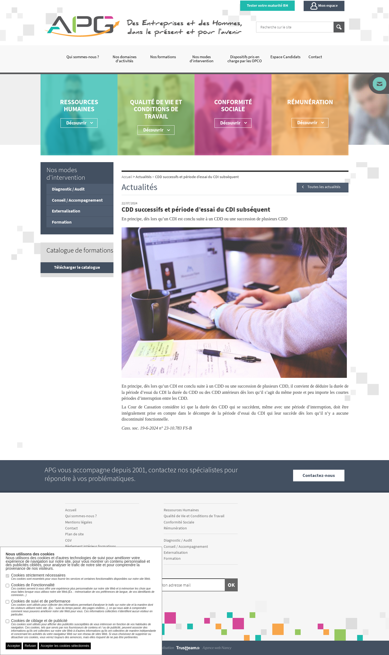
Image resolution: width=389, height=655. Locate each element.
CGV (68, 540)
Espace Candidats (285, 56)
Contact (315, 56)
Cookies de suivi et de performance (83, 607)
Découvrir (230, 123)
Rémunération (310, 102)
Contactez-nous (319, 475)
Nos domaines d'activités (124, 58)
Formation (62, 222)
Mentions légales (78, 522)
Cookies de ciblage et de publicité (83, 628)
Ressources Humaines (79, 105)
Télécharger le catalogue (77, 267)
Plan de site (74, 534)
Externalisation (66, 211)
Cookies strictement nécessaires (81, 577)
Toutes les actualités (323, 186)
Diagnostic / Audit (68, 189)
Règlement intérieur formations (90, 546)
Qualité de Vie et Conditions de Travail (156, 109)
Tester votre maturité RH (267, 5)
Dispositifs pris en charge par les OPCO (244, 58)
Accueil (70, 509)
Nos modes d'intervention (201, 58)
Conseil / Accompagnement (77, 200)
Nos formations (163, 56)
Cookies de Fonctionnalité (83, 590)
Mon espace (324, 6)
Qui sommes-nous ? (82, 56)
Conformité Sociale (233, 105)
